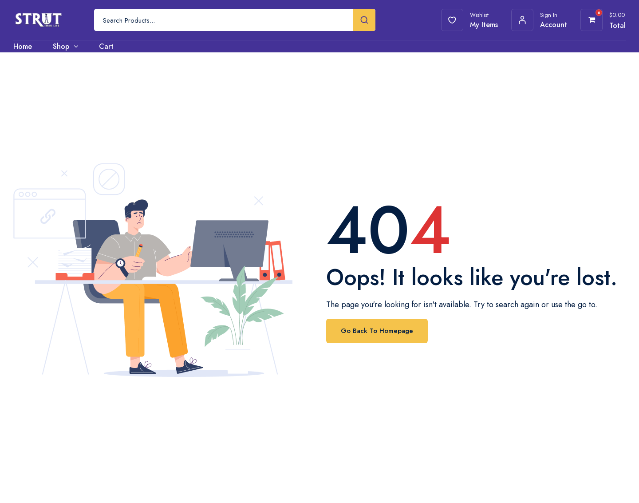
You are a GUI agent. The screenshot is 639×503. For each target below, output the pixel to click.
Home (22, 46)
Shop (61, 46)
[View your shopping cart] (591, 20)
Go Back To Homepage (377, 331)
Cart (106, 46)
